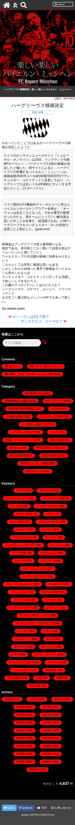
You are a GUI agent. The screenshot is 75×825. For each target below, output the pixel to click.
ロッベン (53, 662)
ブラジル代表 (50, 591)
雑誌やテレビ (34, 471)
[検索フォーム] (22, 343)
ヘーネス (50, 599)
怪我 (59, 677)
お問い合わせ (61, 807)
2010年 (20, 745)
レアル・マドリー (45, 654)
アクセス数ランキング (48, 366)
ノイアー (20, 560)
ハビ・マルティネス (34, 568)
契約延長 (51, 670)
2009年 (47, 745)
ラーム (50, 638)
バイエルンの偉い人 (34, 424)
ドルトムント (49, 552)
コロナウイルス (22, 537)
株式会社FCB (18, 455)
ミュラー (23, 631)
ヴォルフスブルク (48, 506)
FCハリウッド (54, 400)
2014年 (20, 730)
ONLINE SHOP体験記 (21, 408)
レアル (15, 654)
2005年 (47, 761)
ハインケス (47, 560)
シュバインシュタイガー (20, 545)
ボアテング (53, 607)
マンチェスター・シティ (35, 615)
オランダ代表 (24, 513)
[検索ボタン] (44, 342)
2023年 (9, 699)
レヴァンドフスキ (20, 662)
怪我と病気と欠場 (47, 447)
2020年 (20, 706)
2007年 (47, 753)
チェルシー (57, 545)
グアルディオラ (48, 521)
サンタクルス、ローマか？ (42, 321)
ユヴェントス (23, 638)
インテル (16, 506)
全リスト (14, 366)
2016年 (20, 722)
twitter (9, 807)
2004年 (33, 769)
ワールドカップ (22, 670)
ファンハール (19, 591)
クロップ (21, 529)
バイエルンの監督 (22, 432)
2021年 (58, 699)
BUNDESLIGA (34, 393)
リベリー (19, 646)
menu (60, 4)
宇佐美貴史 (14, 677)
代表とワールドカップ (19, 439)
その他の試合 (14, 416)
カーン (50, 513)
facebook (26, 807)
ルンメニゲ (48, 646)
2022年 (33, 699)
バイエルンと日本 (51, 416)
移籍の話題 (37, 112)
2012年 (20, 738)
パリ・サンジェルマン (19, 584)
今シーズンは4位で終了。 (32, 317)
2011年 (47, 738)
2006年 (20, 761)
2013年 (47, 730)
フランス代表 (21, 599)
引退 (39, 677)
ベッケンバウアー (20, 607)
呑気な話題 (57, 439)
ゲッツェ (47, 529)
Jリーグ (21, 490)
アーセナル (46, 490)
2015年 (47, 722)
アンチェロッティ (17, 498)
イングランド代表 (54, 498)
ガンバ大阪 (17, 521)
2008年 (20, 753)
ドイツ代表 (19, 552)
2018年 (20, 714)
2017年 (47, 714)
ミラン (48, 631)
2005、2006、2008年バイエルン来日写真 (34, 374)
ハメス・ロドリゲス (34, 576)
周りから (15, 447)
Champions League (16, 400)
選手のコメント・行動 (34, 463)
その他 (55, 408)
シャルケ (51, 537)
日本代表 (34, 685)
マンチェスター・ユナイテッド (35, 623)
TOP (41, 807)
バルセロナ (55, 584)
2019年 (47, 706)
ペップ (54, 432)
